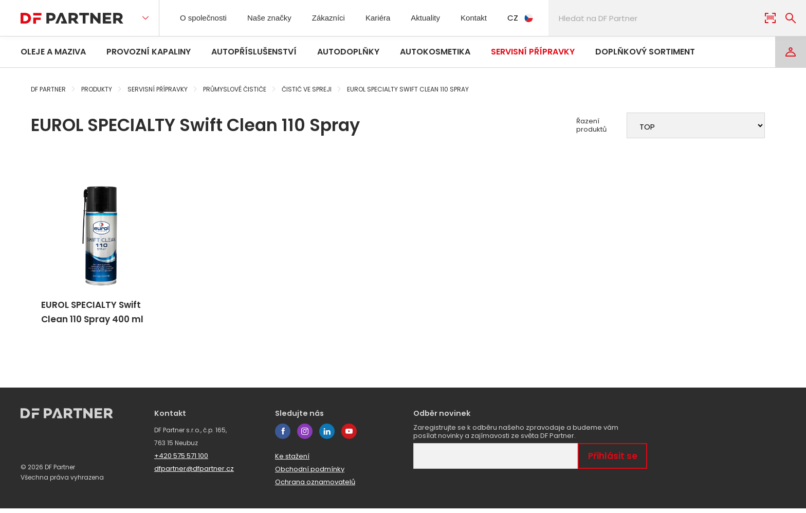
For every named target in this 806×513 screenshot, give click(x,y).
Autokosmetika (435, 52)
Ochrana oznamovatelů (315, 486)
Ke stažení (292, 461)
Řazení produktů (591, 125)
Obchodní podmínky (309, 474)
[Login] (790, 51)
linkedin (327, 436)
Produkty (96, 89)
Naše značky (277, 17)
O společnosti (206, 17)
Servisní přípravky (533, 52)
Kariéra (391, 17)
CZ (542, 17)
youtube (349, 436)
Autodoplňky (348, 52)
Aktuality (441, 17)
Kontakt (494, 17)
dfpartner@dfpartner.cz (194, 473)
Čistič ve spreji (307, 89)
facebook (282, 436)
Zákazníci (339, 17)
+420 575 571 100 (181, 460)
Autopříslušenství (254, 52)
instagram (305, 436)
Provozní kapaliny (148, 52)
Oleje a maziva (53, 52)
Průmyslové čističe (234, 89)
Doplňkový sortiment (645, 52)
